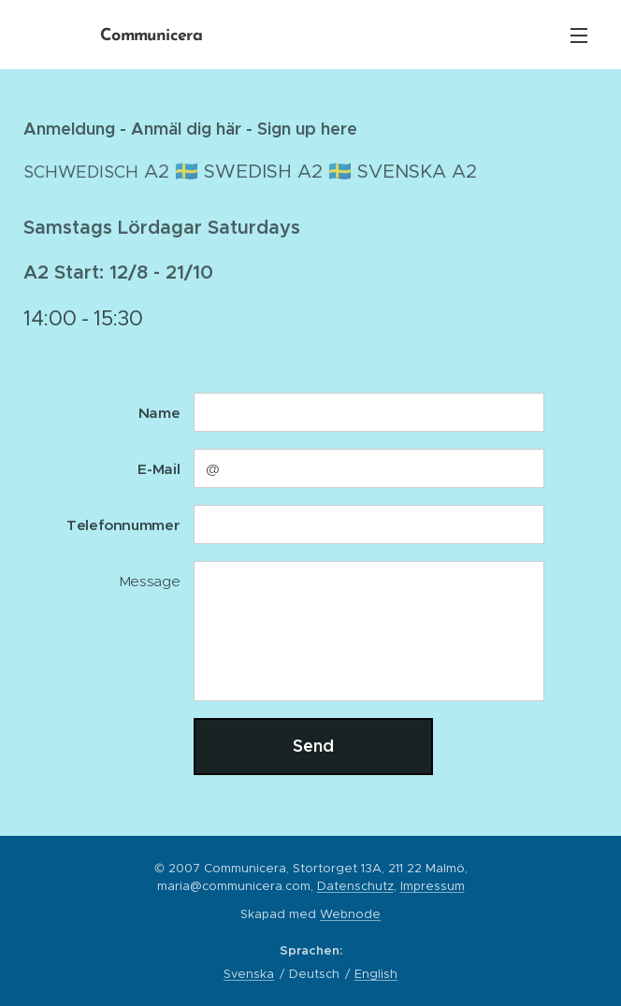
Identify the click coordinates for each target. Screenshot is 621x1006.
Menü (578, 35)
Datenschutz (355, 886)
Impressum (432, 886)
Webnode (350, 914)
